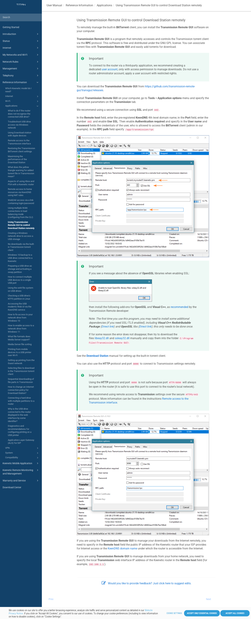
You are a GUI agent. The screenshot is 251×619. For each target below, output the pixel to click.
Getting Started (11, 27)
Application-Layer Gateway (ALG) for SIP (21, 441)
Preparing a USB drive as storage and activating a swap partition (20, 269)
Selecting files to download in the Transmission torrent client (21, 371)
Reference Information (21, 82)
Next (208, 599)
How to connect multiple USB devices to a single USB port (20, 279)
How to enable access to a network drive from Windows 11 (21, 328)
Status (21, 41)
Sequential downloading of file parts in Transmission (21, 380)
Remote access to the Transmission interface (19, 142)
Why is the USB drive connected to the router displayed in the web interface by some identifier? (19, 414)
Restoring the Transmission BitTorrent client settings (21, 150)
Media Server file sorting (20, 344)
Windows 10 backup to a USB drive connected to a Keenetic (20, 258)
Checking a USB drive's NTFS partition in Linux (19, 297)
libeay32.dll (102, 338)
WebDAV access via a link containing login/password (21, 202)
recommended (179, 307)
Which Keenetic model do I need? (18, 90)
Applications (22, 106)
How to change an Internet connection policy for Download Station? (21, 390)
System (22, 453)
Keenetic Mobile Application (21, 463)
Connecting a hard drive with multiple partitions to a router (21, 401)
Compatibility (22, 458)
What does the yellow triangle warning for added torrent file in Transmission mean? (21, 172)
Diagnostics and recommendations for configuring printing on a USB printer (19, 430)
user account (109, 69)
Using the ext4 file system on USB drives (20, 289)
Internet (21, 48)
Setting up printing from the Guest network (21, 362)
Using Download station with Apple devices (19, 134)
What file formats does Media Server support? (19, 338)
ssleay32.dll (122, 338)
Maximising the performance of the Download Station (17, 159)
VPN (22, 448)
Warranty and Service (21, 480)
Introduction (21, 34)
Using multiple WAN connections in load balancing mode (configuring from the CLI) (20, 212)
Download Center (12, 487)
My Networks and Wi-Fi (21, 55)
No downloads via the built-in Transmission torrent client (21, 247)
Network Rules (21, 62)
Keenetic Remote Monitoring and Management (21, 471)
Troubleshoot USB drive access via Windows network (19, 124)
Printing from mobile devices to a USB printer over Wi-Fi (19, 352)
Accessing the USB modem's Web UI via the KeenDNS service (19, 306)
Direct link (107, 326)
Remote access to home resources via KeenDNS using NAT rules (20, 192)
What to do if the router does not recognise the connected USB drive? (19, 113)
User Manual (54, 5)
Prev (51, 599)
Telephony (21, 75)
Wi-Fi (22, 101)
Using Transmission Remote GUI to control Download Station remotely (21, 225)
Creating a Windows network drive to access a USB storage (20, 236)
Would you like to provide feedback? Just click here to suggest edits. (146, 583)
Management (21, 68)
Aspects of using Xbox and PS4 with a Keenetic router (21, 183)
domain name (122, 548)
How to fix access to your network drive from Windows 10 (20, 317)
